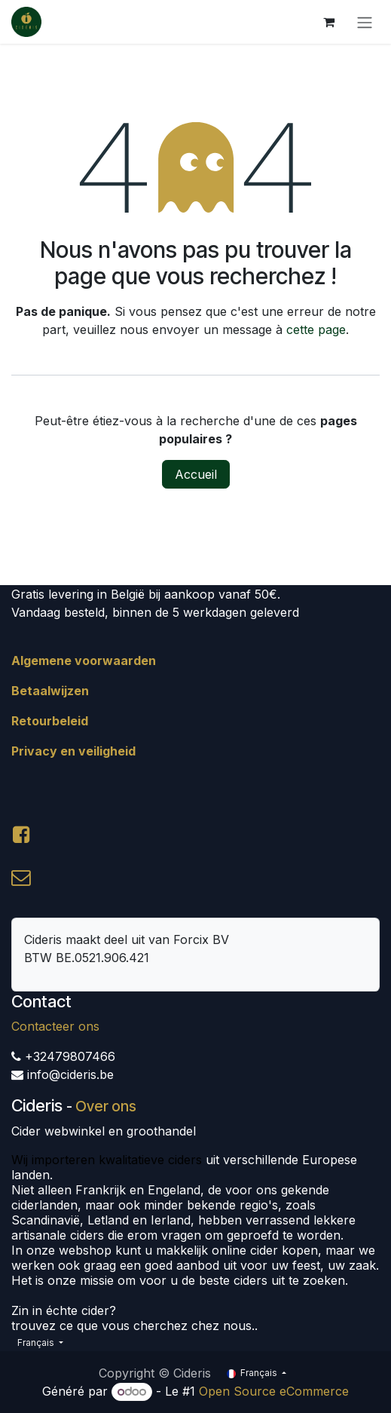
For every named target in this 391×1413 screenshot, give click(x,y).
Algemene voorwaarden (83, 660)
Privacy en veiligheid (73, 751)
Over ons (105, 1106)
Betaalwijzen (50, 690)
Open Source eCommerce (274, 1391)
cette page (316, 329)
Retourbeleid (49, 720)
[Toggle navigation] (365, 22)
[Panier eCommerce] (328, 22)
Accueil (196, 474)
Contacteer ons (55, 1026)
